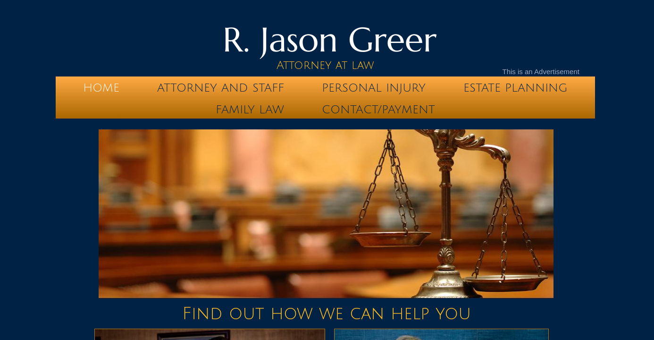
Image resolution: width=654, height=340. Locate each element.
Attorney (304, 65)
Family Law (250, 109)
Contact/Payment (378, 109)
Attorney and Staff (220, 88)
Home (101, 88)
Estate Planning (515, 88)
